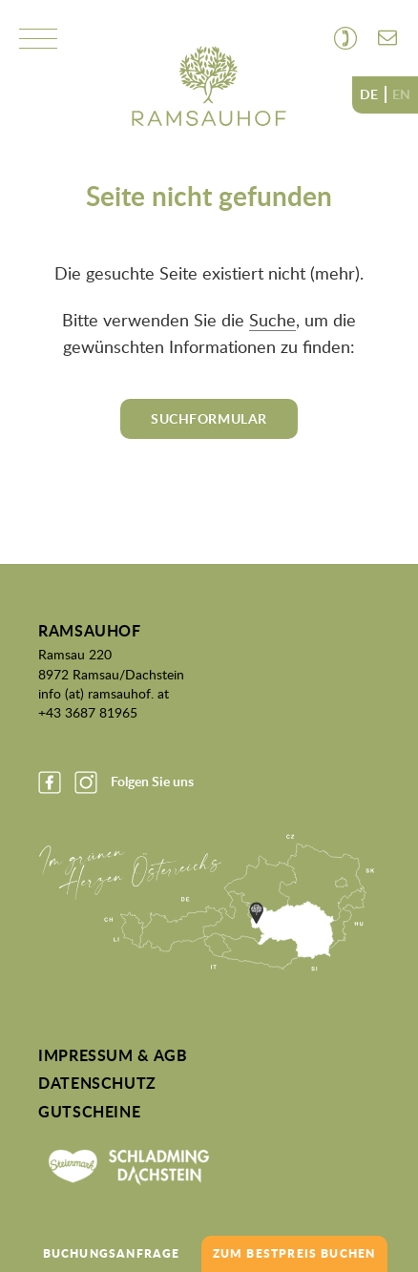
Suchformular (209, 418)
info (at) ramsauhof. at (103, 692)
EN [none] (401, 94)
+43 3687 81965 (87, 711)
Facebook (49, 782)
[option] (401, 95)
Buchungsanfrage (111, 1253)
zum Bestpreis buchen (294, 1253)
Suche (272, 319)
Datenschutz (97, 1083)
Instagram (85, 782)
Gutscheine (89, 1111)
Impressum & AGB (113, 1055)
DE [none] (369, 94)
